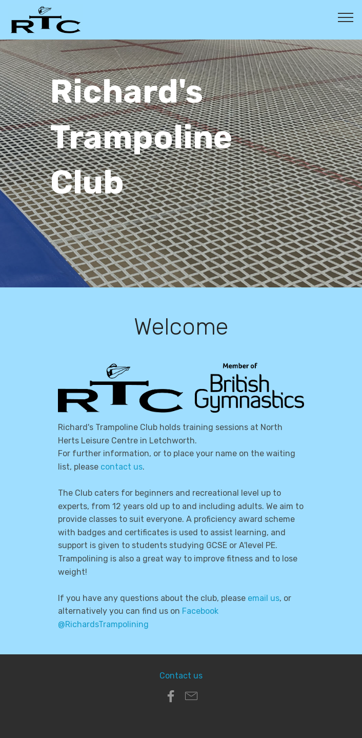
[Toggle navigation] (346, 17)
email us (263, 598)
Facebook (200, 611)
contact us (121, 467)
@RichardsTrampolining (103, 624)
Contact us (181, 676)
